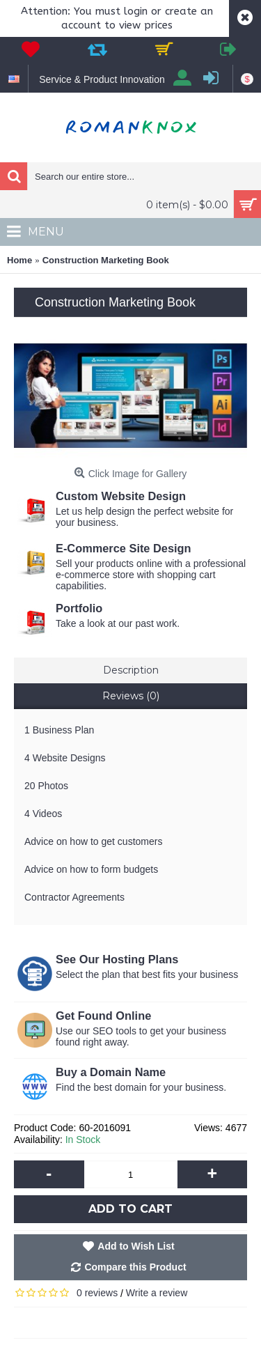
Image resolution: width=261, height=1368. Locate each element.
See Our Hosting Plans (117, 959)
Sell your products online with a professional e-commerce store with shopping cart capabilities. (151, 574)
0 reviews (97, 1292)
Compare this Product (135, 1267)
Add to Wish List (135, 1246)
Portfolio (79, 608)
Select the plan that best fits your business (147, 974)
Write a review (156, 1292)
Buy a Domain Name (112, 1072)
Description (131, 670)
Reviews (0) (130, 696)
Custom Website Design (121, 496)
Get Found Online (103, 1015)
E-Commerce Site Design (125, 548)
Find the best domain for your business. (142, 1087)
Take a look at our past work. (119, 623)
